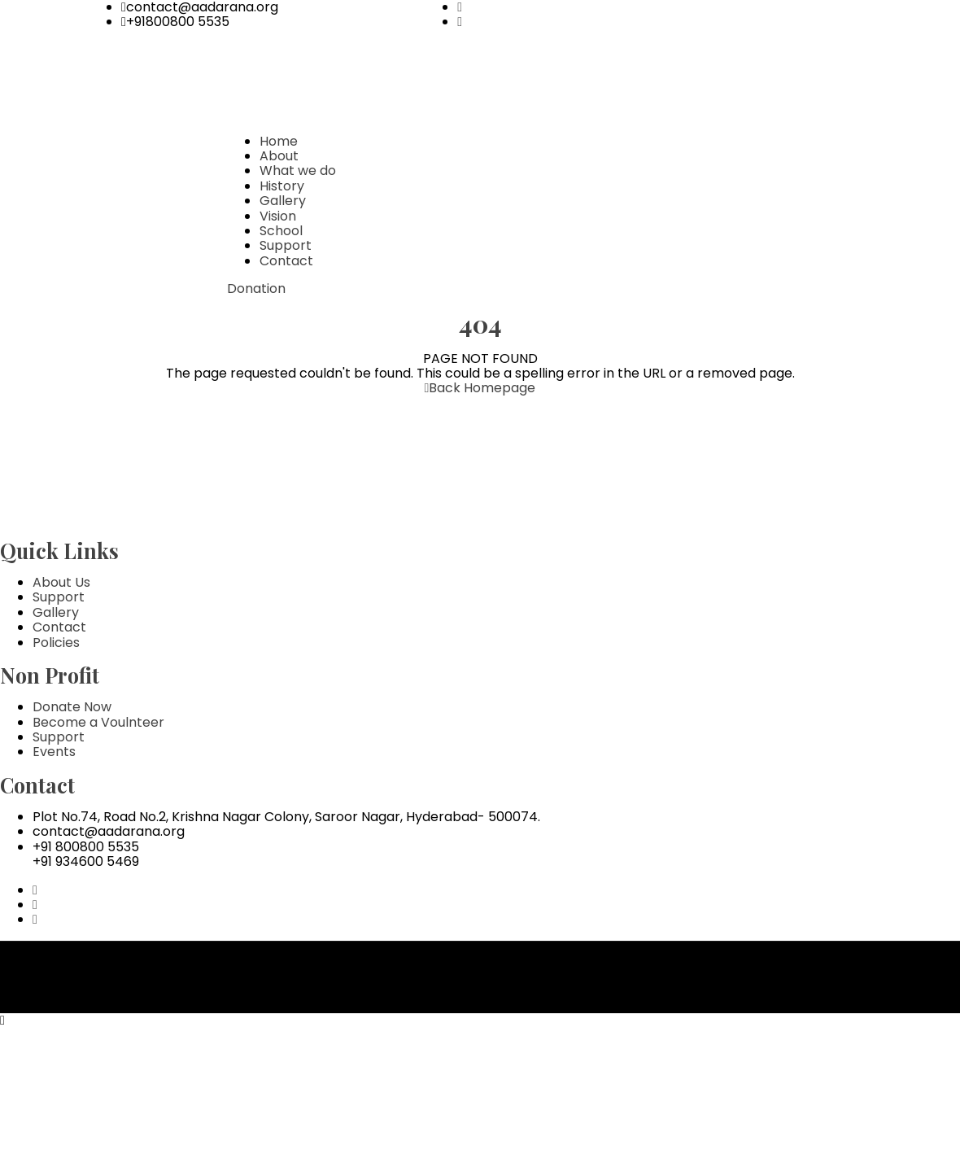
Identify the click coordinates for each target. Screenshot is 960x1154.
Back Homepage (480, 387)
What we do (298, 170)
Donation (256, 288)
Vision (278, 216)
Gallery (283, 200)
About (279, 155)
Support (286, 245)
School (281, 230)
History (282, 186)
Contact (286, 260)
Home (279, 141)
